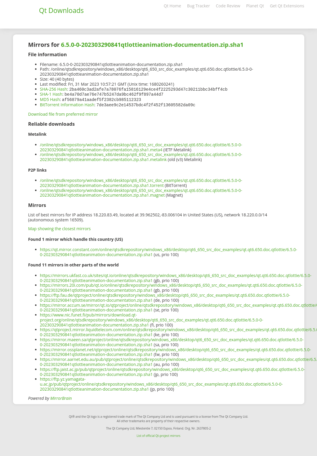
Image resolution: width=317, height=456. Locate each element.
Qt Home (172, 6)
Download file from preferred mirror (63, 113)
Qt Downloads (61, 10)
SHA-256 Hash (53, 89)
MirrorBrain (61, 397)
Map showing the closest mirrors (59, 227)
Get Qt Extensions (287, 6)
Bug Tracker (198, 6)
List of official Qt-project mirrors (158, 434)
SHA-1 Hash (51, 94)
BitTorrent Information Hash (67, 104)
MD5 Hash (50, 99)
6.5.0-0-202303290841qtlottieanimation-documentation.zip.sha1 (152, 45)
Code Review (228, 6)
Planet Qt (255, 6)
